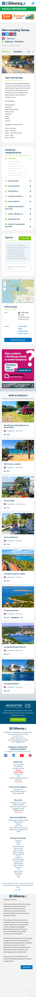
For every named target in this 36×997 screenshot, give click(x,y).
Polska (18, 842)
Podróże (18, 856)
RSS (18, 776)
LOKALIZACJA (11, 191)
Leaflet (16, 302)
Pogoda (18, 824)
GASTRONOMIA (12, 186)
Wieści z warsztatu (18, 865)
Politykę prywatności (10, 906)
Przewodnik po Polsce (18, 846)
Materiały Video (18, 822)
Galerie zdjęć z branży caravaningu (18, 820)
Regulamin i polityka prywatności (18, 778)
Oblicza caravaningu (18, 852)
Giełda (18, 831)
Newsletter (18, 780)
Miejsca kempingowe (14, 9)
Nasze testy (18, 867)
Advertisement (18, 772)
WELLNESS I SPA (12, 219)
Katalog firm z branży (18, 808)
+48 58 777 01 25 (20, 738)
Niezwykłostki (18, 873)
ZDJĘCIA (19, 52)
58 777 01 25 (19, 736)
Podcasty (18, 875)
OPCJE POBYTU (12, 201)
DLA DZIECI (10, 158)
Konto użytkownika (18, 764)
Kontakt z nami (18, 774)
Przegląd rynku (18, 858)
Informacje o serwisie (18, 768)
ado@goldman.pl (20, 742)
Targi (18, 877)
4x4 (18, 869)
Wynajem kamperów (18, 854)
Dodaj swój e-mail (18, 719)
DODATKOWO (12, 181)
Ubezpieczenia (18, 781)
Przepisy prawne (18, 861)
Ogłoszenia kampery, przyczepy (18, 806)
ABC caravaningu (18, 850)
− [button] (4, 284)
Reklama (18, 770)
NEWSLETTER (14, 705)
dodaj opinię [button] (24, 238)
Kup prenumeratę (18, 789)
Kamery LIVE (18, 826)
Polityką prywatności (17, 958)
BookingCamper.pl (18, 810)
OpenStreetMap (24, 302)
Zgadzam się (26, 966)
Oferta (6, 52)
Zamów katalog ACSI (18, 793)
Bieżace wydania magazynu (18, 791)
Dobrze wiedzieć (18, 863)
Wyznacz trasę (18, 340)
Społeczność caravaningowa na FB (18, 829)
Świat (18, 844)
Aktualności (18, 841)
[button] (18, 158)
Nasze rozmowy (18, 871)
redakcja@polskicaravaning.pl (20, 740)
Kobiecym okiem (18, 848)
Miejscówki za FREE (18, 804)
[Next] (33, 52)
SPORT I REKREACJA (14, 214)
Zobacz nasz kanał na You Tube (18, 827)
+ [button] (4, 282)
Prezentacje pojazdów (18, 860)
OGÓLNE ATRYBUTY (14, 196)
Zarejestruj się (18, 766)
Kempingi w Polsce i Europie (18, 802)
